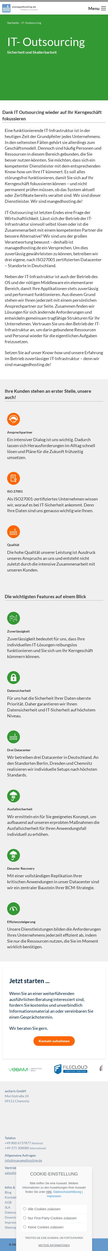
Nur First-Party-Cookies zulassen (50, 1218)
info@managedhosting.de (23, 1160)
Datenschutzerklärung (67, 1192)
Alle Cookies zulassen (42, 1209)
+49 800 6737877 (18, 1143)
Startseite (13, 23)
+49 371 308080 (17, 1148)
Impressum (54, 1196)
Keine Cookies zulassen (43, 1227)
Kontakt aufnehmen (54, 1041)
